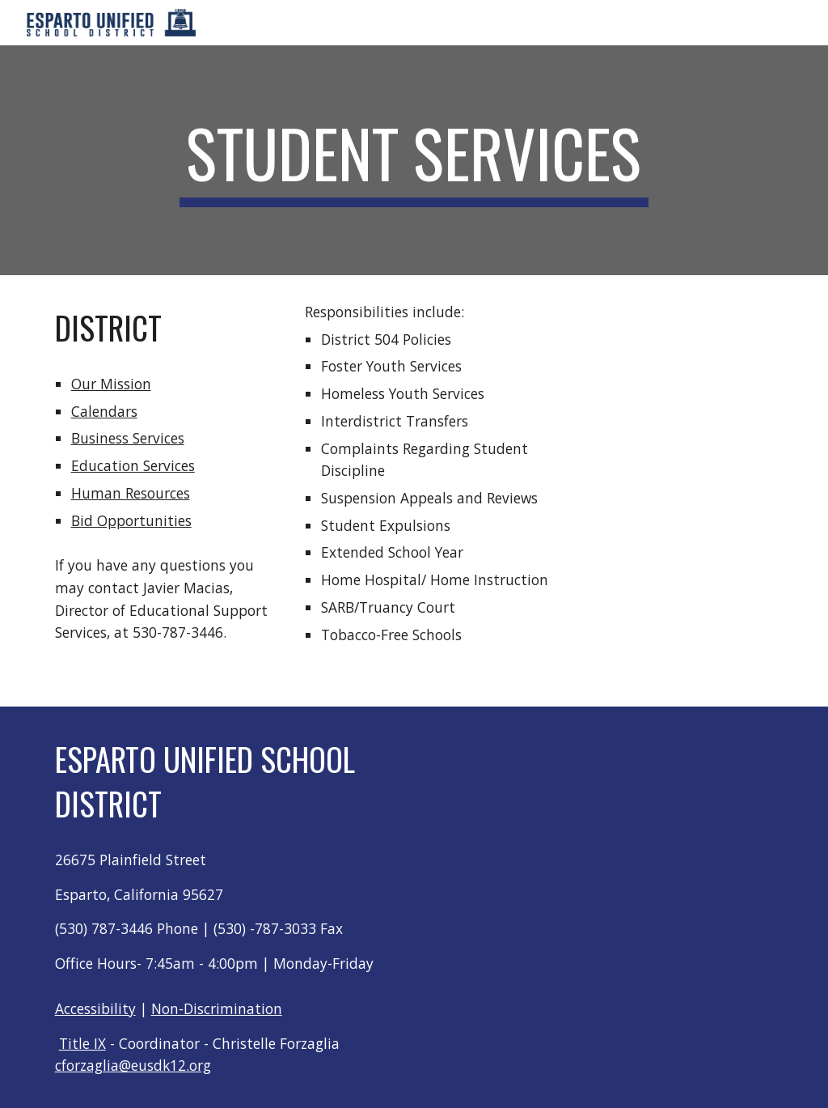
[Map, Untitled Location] (632, 808)
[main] (413, 160)
